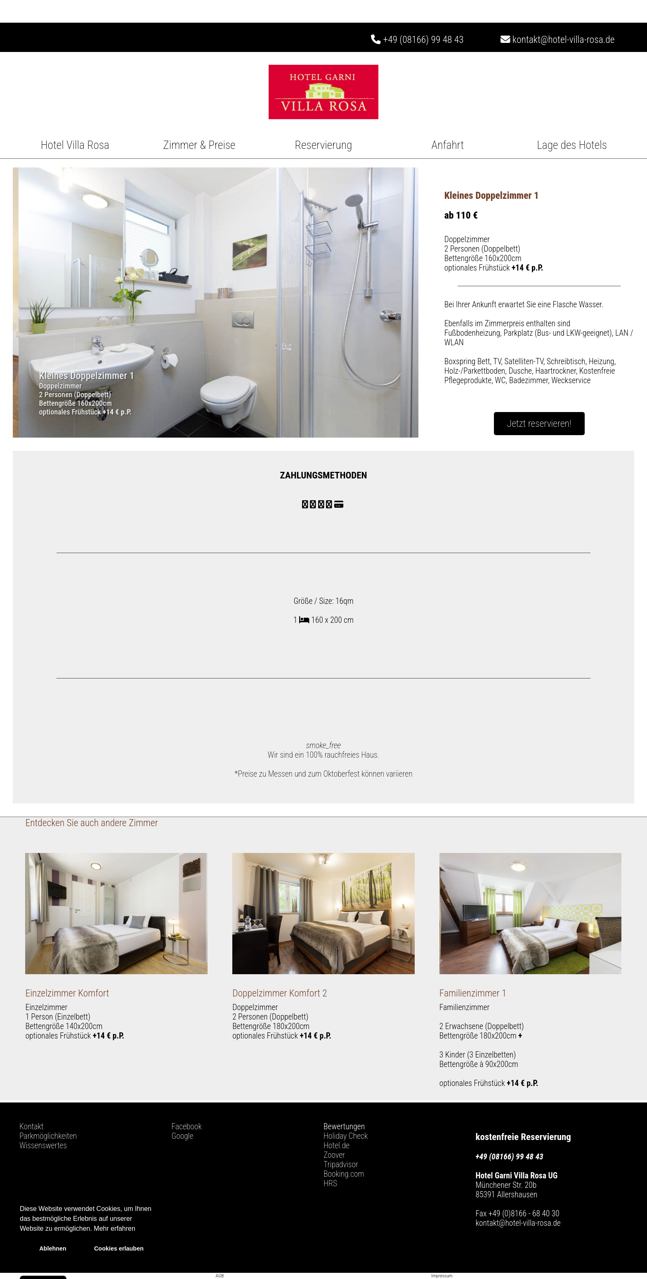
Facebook (187, 1126)
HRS (330, 1183)
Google (183, 1136)
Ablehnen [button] (52, 1248)
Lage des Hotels (572, 145)
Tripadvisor (341, 1164)
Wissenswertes (43, 1145)
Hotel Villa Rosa (75, 145)
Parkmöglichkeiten (48, 1136)
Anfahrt (448, 145)
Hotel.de (336, 1145)
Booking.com (344, 1174)
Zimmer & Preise (199, 145)
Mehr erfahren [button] (114, 1228)
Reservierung (323, 145)
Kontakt (31, 1126)
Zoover (334, 1155)
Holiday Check (346, 1136)
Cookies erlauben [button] (119, 1248)
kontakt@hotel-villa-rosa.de (558, 39)
